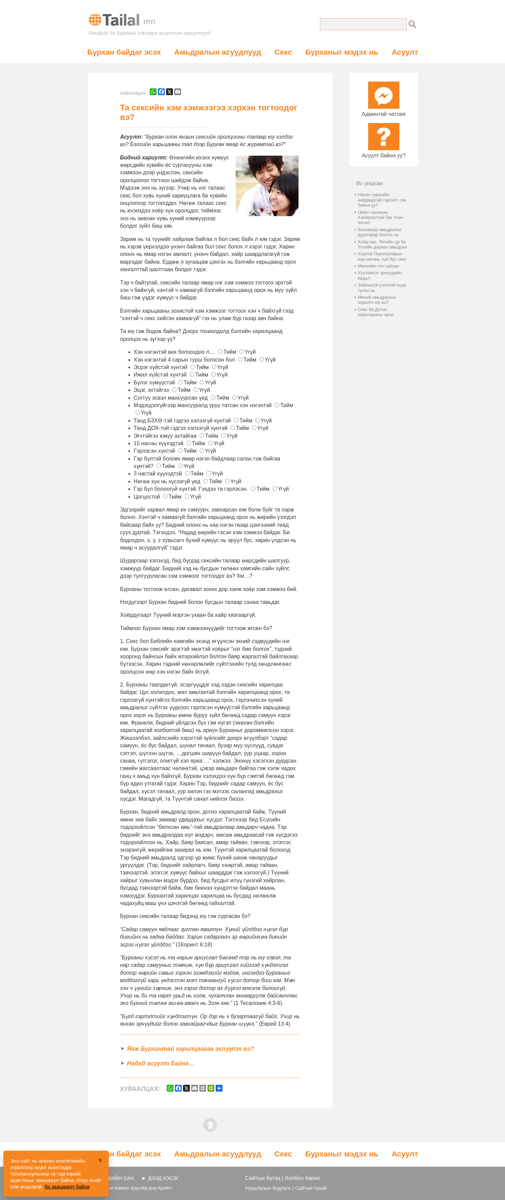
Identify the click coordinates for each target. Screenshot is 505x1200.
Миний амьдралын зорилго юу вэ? (377, 300)
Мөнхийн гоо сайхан (378, 265)
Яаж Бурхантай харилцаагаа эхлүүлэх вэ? (190, 1048)
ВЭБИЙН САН (118, 1178)
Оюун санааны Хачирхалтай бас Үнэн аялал (380, 217)
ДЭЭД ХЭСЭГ (163, 1178)
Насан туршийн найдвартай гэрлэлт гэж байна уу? (382, 200)
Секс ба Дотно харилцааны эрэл (376, 312)
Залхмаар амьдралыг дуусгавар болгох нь (380, 232)
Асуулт (405, 52)
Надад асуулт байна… (161, 1063)
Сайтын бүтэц (263, 1178)
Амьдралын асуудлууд (217, 52)
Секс (283, 52)
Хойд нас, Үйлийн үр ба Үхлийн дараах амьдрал (382, 244)
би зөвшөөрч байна (66, 1186)
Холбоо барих (302, 1178)
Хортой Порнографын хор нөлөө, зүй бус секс (382, 256)
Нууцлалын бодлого (268, 1188)
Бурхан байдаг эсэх (124, 52)
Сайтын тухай (311, 1188)
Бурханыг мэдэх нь (341, 52)
